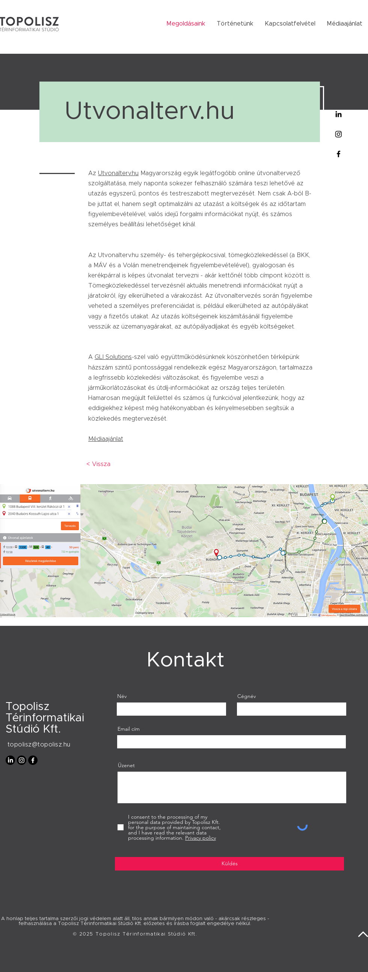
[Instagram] (338, 134)
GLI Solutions (113, 357)
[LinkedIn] (10, 760)
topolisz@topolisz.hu (39, 745)
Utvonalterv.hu (118, 173)
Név (122, 696)
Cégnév (246, 696)
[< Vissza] (98, 464)
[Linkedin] (338, 114)
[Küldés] (229, 864)
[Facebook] (338, 154)
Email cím (129, 728)
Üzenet (126, 765)
